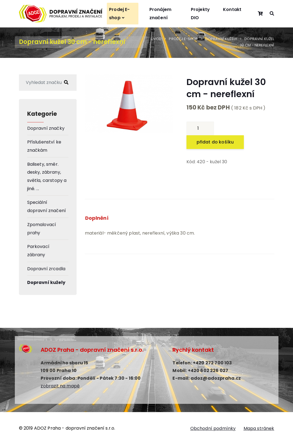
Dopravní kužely (221, 38)
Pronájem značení (160, 13)
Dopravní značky (46, 128)
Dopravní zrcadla (46, 269)
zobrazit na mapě (60, 386)
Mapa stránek (259, 428)
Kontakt (232, 9)
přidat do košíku (215, 142)
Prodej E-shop (119, 13)
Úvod (156, 38)
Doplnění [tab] (96, 218)
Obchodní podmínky (213, 428)
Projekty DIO (200, 13)
